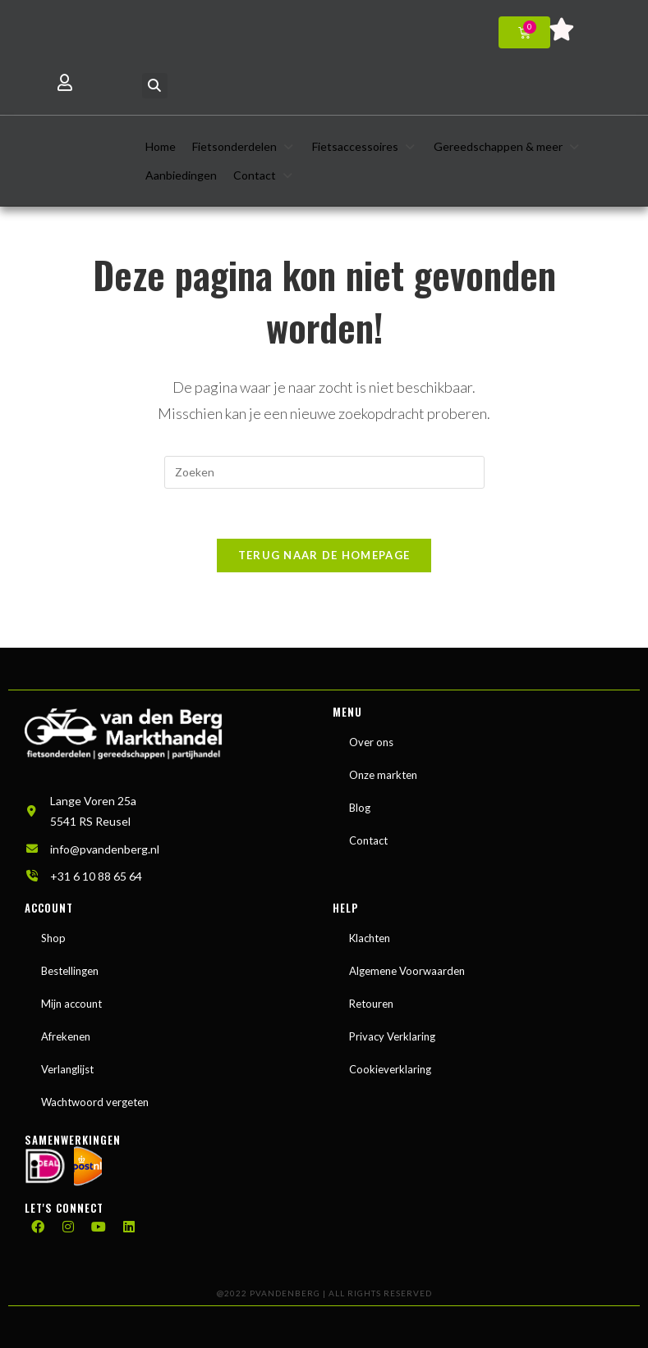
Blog (359, 807)
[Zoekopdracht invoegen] (324, 472)
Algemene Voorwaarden (407, 970)
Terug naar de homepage (324, 555)
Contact (368, 840)
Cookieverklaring (390, 1069)
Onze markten (383, 774)
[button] (155, 85)
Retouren (371, 1003)
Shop (53, 938)
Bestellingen (70, 970)
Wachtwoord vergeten (95, 1102)
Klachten (369, 938)
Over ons (371, 742)
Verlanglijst (67, 1069)
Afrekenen (65, 1036)
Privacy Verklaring (392, 1036)
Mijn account (71, 1003)
